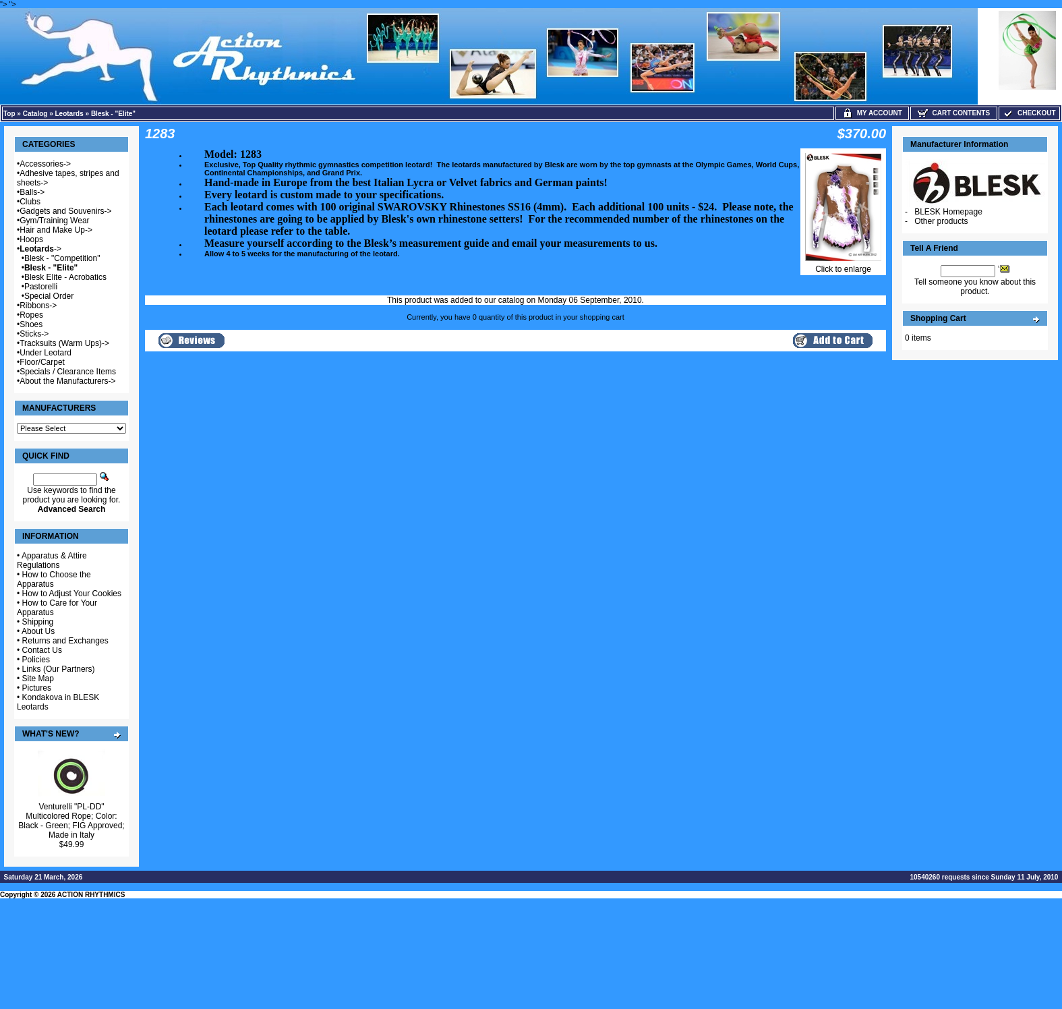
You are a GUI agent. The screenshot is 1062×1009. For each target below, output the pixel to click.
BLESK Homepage (948, 212)
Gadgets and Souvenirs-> (65, 211)
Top (9, 113)
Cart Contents (954, 113)
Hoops (31, 239)
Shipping (38, 622)
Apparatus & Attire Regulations (52, 560)
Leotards (69, 113)
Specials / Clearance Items (68, 371)
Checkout (1029, 113)
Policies (36, 659)
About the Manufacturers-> (67, 381)
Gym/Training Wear (54, 220)
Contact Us (42, 650)
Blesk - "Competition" (62, 258)
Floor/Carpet (42, 362)
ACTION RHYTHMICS (91, 894)
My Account (872, 113)
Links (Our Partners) (58, 669)
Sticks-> (34, 334)
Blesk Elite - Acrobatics (65, 277)
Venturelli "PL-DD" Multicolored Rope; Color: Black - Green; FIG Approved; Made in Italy (71, 821)
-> (40, 249)
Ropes (31, 315)
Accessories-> (45, 164)
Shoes (31, 324)
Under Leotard (45, 352)
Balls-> (32, 192)
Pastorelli (40, 286)
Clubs (30, 201)
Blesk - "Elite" (113, 113)
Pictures (36, 688)
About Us (38, 631)
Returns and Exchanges (65, 640)
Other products (941, 221)
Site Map (38, 678)
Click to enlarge (843, 265)
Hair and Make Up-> (56, 230)
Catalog (35, 113)
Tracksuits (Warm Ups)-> (64, 343)
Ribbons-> (38, 305)
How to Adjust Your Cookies (71, 593)
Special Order (48, 296)
